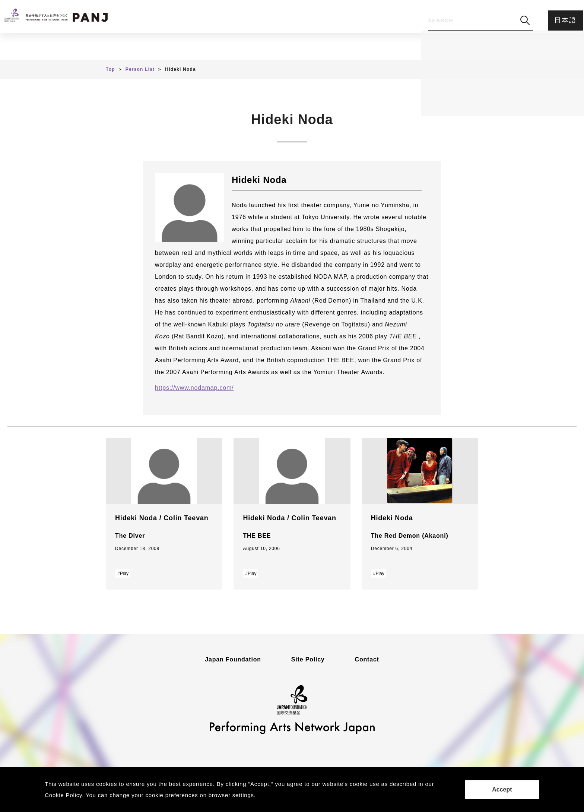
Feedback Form (377, 47)
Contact (367, 660)
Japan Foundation (233, 660)
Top (110, 69)
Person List (140, 69)
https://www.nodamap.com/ (194, 388)
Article (193, 47)
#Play (122, 573)
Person (245, 47)
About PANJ (304, 47)
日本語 (561, 20)
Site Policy (308, 660)
